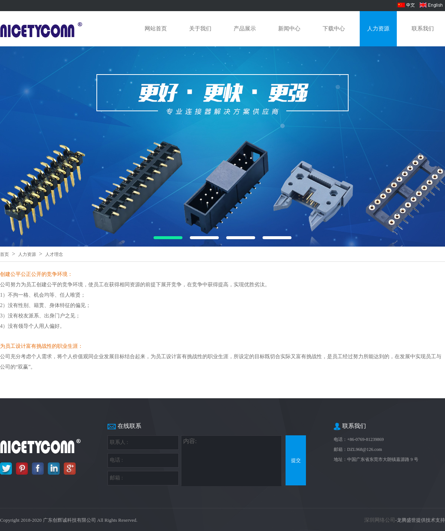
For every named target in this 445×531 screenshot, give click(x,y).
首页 (4, 254)
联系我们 (423, 29)
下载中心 (334, 29)
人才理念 (54, 254)
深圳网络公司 (379, 520)
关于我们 (200, 29)
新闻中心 (289, 29)
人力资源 (378, 29)
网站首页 (156, 29)
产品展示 (245, 29)
